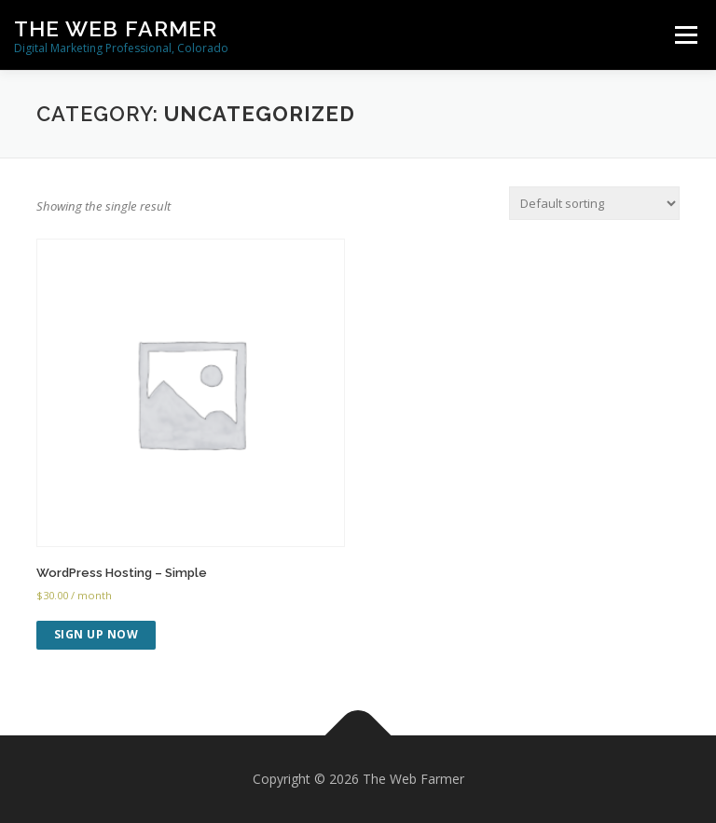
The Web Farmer (115, 28)
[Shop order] (594, 203)
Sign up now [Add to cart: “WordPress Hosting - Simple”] (96, 634)
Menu (685, 34)
